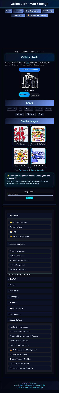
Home (8, 11)
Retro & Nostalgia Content (19, 364)
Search (29, 198)
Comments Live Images (18, 354)
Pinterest (29, 109)
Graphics (18, 11)
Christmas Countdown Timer (20, 331)
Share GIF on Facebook (29, 69)
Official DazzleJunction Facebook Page (30, 387)
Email (41, 114)
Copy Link (35, 95)
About (21, 385)
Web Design (48, 11)
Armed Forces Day (19, 260)
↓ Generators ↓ (13, 291)
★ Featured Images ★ (16, 244)
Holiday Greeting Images (19, 327)
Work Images (23, 170)
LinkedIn (19, 114)
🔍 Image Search (16, 227)
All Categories (29, 385)
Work (32, 52)
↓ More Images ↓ (14, 314)
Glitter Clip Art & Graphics (19, 341)
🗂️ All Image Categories (18, 222)
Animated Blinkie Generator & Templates (24, 336)
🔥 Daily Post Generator (37, 15)
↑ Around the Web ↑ (15, 320)
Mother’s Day (17, 256)
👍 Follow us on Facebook (19, 236)
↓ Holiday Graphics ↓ (16, 308)
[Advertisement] (29, 33)
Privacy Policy (40, 385)
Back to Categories (37, 170)
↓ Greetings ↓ (13, 297)
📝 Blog (13, 232)
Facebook (11, 109)
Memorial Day (17, 265)
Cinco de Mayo (17, 251)
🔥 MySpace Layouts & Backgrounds (23, 350)
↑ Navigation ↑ (13, 215)
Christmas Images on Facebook (21, 368)
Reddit (48, 109)
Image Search (18, 15)
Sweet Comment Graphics (19, 345)
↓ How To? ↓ (12, 279)
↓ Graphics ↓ (13, 302)
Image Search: (29, 192)
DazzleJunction (32, 383)
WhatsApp (30, 114)
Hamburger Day (18, 269)
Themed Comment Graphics (20, 359)
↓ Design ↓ (12, 285)
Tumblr (39, 109)
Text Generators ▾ (32, 11)
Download (24, 94)
